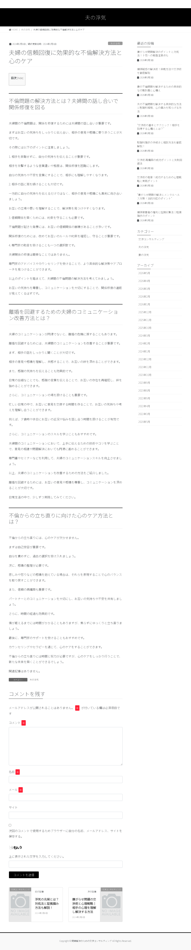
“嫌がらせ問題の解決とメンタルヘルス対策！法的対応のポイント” (158, 196)
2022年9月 (144, 398)
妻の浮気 (143, 255)
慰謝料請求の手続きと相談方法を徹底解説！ (159, 144)
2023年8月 (144, 390)
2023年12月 (144, 359)
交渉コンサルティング (151, 239)
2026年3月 (144, 288)
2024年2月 (144, 343)
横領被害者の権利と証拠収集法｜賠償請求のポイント (159, 214)
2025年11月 (144, 320)
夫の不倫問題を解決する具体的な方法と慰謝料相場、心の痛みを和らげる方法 (159, 107)
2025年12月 (144, 312)
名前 (14, 772)
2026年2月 (144, 296)
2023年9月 (144, 382)
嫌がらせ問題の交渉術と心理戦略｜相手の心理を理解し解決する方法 (84, 905)
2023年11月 (144, 367)
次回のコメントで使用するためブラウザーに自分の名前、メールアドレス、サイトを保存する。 (65, 833)
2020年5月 (144, 422)
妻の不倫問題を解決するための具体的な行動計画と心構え (159, 88)
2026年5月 (144, 273)
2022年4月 (144, 406)
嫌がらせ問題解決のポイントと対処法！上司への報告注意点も (158, 53)
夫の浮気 (115, 43)
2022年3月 (144, 414)
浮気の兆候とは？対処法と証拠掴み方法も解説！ (47, 903)
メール (16, 789)
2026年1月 (144, 304)
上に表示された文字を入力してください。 (37, 856)
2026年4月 (144, 281)
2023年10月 (144, 375)
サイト (13, 807)
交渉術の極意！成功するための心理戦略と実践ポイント (159, 179)
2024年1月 (144, 351)
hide (20, 78)
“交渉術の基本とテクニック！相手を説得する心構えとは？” (158, 127)
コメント (17, 722)
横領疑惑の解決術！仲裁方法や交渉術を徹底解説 (159, 71)
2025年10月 (144, 328)
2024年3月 (144, 335)
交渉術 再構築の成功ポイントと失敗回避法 (159, 161)
